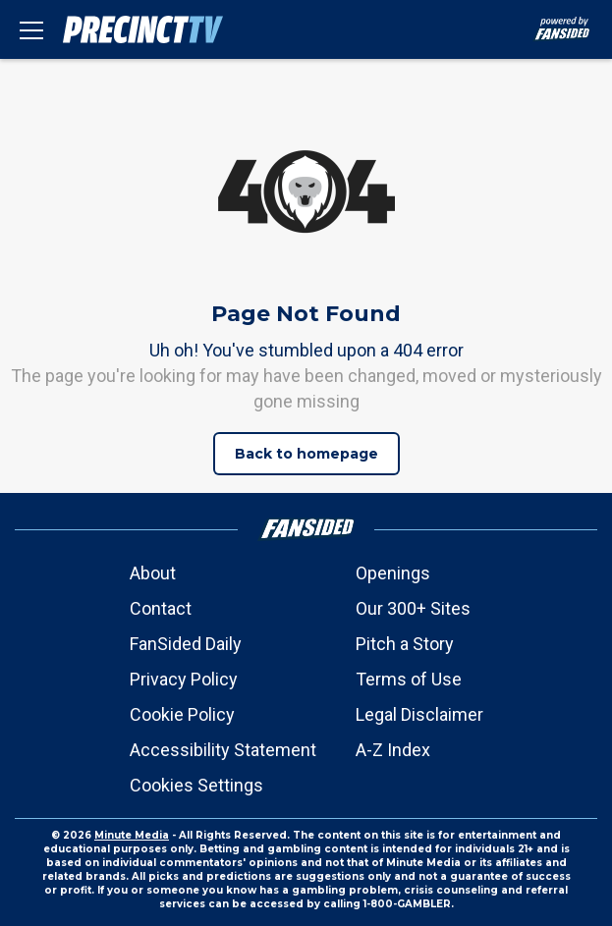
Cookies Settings (196, 785)
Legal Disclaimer (419, 714)
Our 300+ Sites (413, 608)
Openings (393, 573)
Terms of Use (409, 679)
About (153, 573)
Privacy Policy (184, 679)
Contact (161, 608)
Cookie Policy (182, 714)
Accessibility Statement (223, 749)
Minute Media (131, 835)
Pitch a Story (405, 643)
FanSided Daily (186, 643)
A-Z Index (393, 749)
